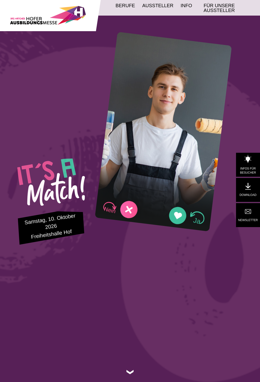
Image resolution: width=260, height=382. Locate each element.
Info (186, 5)
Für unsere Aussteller (219, 8)
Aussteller (157, 5)
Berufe (125, 5)
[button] (120, 208)
